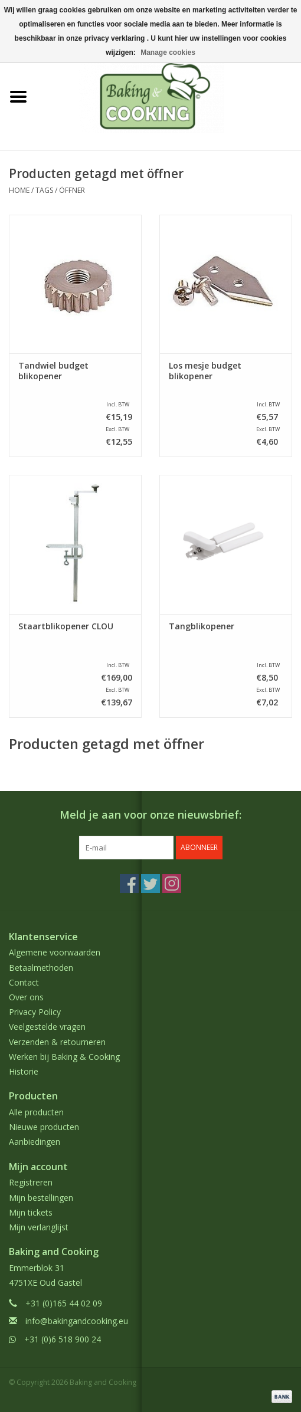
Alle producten (36, 1112)
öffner (72, 190)
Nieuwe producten (44, 1126)
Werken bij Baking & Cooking (64, 1056)
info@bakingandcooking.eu (76, 1320)
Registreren (31, 1182)
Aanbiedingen (34, 1141)
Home (19, 190)
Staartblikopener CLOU (65, 626)
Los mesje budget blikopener (205, 371)
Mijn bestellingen (41, 1197)
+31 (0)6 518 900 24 (62, 1339)
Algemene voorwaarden (54, 952)
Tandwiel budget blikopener (53, 371)
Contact (24, 982)
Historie (23, 1071)
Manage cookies (167, 52)
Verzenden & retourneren (57, 1041)
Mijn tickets (31, 1212)
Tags (44, 190)
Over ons (26, 997)
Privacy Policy (35, 1011)
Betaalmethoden (41, 967)
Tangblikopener (201, 626)
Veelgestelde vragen (47, 1026)
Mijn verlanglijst (38, 1227)
